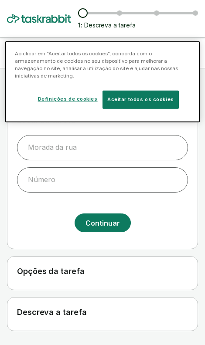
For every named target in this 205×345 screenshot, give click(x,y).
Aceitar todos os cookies (140, 99)
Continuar (102, 223)
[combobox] (102, 148)
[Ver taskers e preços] (119, 13)
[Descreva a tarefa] (83, 13)
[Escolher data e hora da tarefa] (156, 13)
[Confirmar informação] (195, 13)
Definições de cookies (68, 99)
